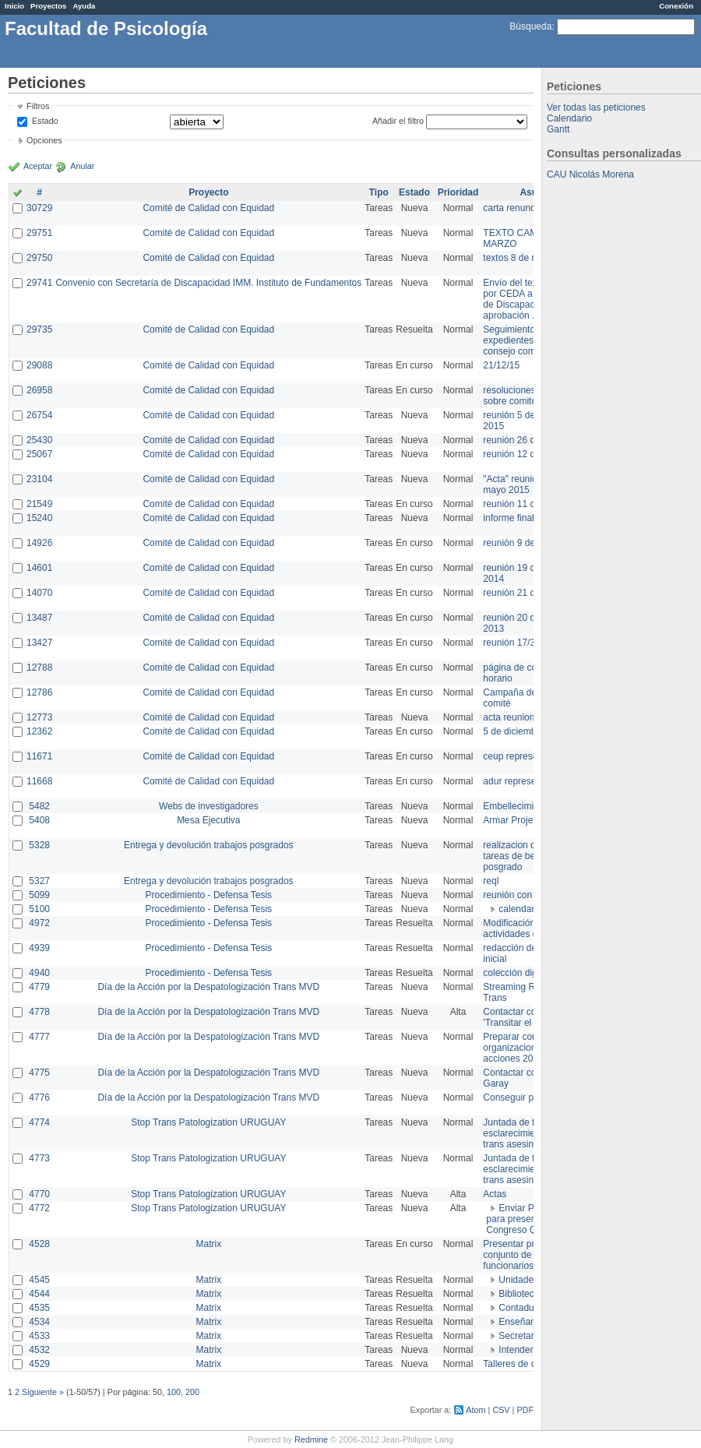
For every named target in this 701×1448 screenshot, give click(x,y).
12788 (39, 667)
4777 (39, 1036)
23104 (39, 479)
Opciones (44, 140)
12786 (39, 692)
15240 (39, 518)
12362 (39, 731)
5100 (39, 909)
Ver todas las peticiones (596, 107)
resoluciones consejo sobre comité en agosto (531, 396)
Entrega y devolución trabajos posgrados (208, 845)
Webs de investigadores (209, 806)
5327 (39, 880)
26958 (39, 390)
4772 (39, 1208)
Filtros (37, 106)
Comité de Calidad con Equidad (208, 208)
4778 (39, 1011)
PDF (525, 1410)
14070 (39, 592)
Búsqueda (530, 26)
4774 (39, 1122)
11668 (39, 781)
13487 (39, 617)
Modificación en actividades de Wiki (523, 928)
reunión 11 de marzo (526, 504)
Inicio (14, 6)
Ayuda (83, 6)
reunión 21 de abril (521, 592)
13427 (39, 642)
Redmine (311, 1439)
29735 (39, 329)
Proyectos (48, 6)
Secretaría (519, 1335)
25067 (39, 454)
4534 (39, 1321)
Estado (45, 120)
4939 (39, 947)
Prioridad (458, 192)
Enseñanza (521, 1321)
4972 (39, 923)
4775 (39, 1072)
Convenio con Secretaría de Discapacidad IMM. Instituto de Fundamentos (208, 282)
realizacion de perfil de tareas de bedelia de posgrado (529, 856)
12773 (39, 717)
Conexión (676, 6)
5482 (39, 806)
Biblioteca (518, 1293)
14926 (39, 542)
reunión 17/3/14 (515, 642)
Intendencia (522, 1349)
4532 (39, 1349)
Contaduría (521, 1307)
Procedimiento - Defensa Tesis (209, 895)
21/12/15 (501, 365)
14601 (39, 567)
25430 (39, 440)
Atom (475, 1410)
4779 (39, 986)
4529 (39, 1363)
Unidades (518, 1279)
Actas (494, 1194)
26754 (39, 415)
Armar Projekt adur (522, 820)
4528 (39, 1243)
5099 (39, 895)
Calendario (569, 118)
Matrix (208, 1243)
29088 (39, 365)
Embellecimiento (517, 806)
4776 (39, 1097)
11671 (39, 756)
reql (490, 880)
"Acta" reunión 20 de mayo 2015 (525, 484)
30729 (39, 208)
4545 (39, 1279)
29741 (39, 282)
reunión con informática (531, 895)
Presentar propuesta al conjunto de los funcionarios (530, 1254)
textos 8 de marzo (520, 257)
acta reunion (508, 717)
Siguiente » (43, 1392)
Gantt (558, 129)
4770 (39, 1194)
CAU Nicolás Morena (590, 174)
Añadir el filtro (398, 120)
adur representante (522, 781)
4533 (39, 1335)
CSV (500, 1410)
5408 (39, 820)
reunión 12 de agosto (527, 454)
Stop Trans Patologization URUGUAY (208, 1122)
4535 (39, 1307)
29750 (39, 257)
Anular (82, 166)
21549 (39, 504)
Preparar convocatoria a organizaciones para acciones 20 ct (533, 1047)
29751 (39, 232)
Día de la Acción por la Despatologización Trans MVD (208, 986)
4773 (39, 1158)
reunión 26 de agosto (527, 440)
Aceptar (37, 166)
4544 (39, 1293)
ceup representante (523, 756)
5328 (39, 845)
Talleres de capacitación (533, 1363)
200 (192, 1392)
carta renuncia (512, 208)
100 (174, 1392)
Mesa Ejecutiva (208, 820)
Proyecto (208, 192)
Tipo (379, 192)
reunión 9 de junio (520, 542)
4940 (39, 972)
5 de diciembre (513, 731)
